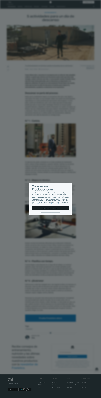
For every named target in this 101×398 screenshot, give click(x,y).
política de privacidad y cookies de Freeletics (48, 204)
